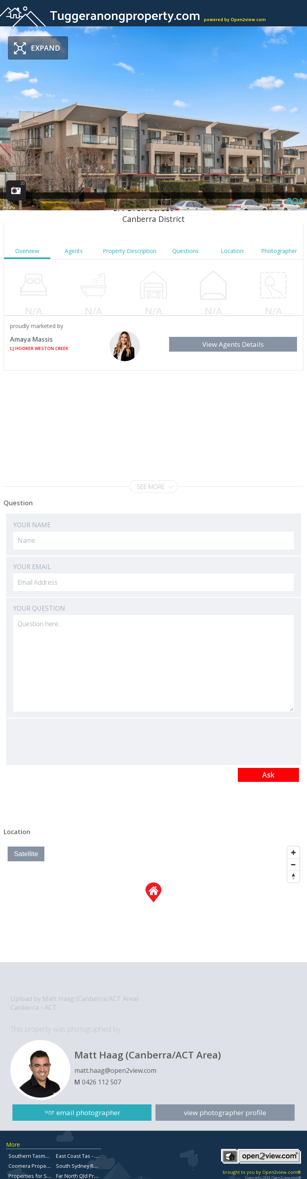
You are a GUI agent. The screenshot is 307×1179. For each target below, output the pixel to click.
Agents (74, 251)
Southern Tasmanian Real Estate (47, 1155)
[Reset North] (293, 876)
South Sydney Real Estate (86, 1165)
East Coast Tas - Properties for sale (98, 1155)
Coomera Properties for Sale (42, 1165)
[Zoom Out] (293, 864)
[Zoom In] (293, 853)
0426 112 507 (101, 1082)
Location (232, 251)
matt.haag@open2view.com (115, 1070)
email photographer (88, 1112)
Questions (185, 251)
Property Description (129, 251)
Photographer (279, 251)
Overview (27, 251)
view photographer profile (225, 1112)
